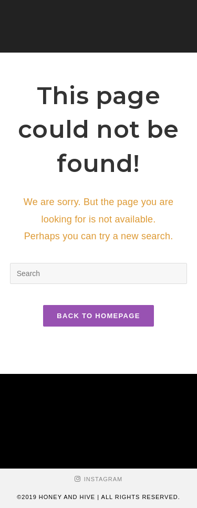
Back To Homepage (98, 316)
